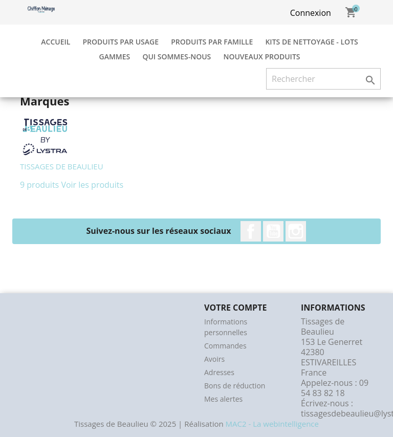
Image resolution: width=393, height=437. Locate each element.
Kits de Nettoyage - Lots (311, 42)
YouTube (273, 231)
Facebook (251, 231)
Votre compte (235, 307)
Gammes (114, 56)
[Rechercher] (323, 79)
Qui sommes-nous (176, 56)
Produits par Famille (212, 42)
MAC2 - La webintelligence (272, 424)
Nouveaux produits (261, 56)
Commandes (225, 346)
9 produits (39, 184)
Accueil (55, 42)
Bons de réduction (234, 385)
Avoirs (214, 359)
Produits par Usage (121, 42)
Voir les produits (92, 184)
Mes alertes (223, 399)
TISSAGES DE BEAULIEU (61, 166)
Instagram (296, 231)
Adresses (219, 372)
